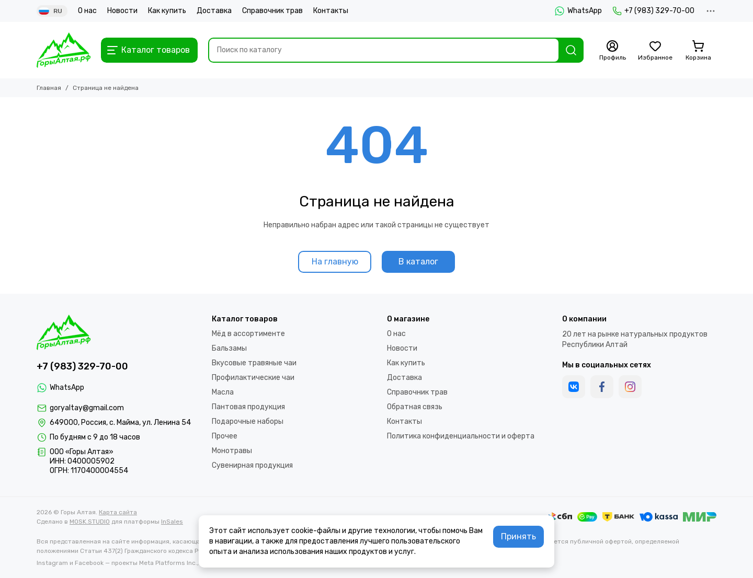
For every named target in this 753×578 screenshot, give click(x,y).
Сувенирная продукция (252, 465)
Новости (122, 10)
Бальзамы (229, 348)
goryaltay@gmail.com (87, 407)
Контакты (330, 10)
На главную (335, 262)
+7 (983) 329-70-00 (653, 11)
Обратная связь (414, 406)
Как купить (167, 10)
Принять (518, 536)
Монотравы (232, 450)
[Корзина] (698, 51)
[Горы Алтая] (63, 50)
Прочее (224, 436)
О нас (87, 10)
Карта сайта (118, 512)
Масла (223, 392)
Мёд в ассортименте (248, 333)
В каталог (418, 262)
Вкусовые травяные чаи (254, 363)
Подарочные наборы (247, 421)
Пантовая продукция (248, 406)
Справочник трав (272, 10)
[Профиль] (612, 51)
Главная (49, 87)
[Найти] (571, 50)
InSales (172, 521)
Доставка (214, 10)
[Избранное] (655, 51)
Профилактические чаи (253, 377)
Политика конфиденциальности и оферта (460, 436)
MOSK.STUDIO (90, 521)
